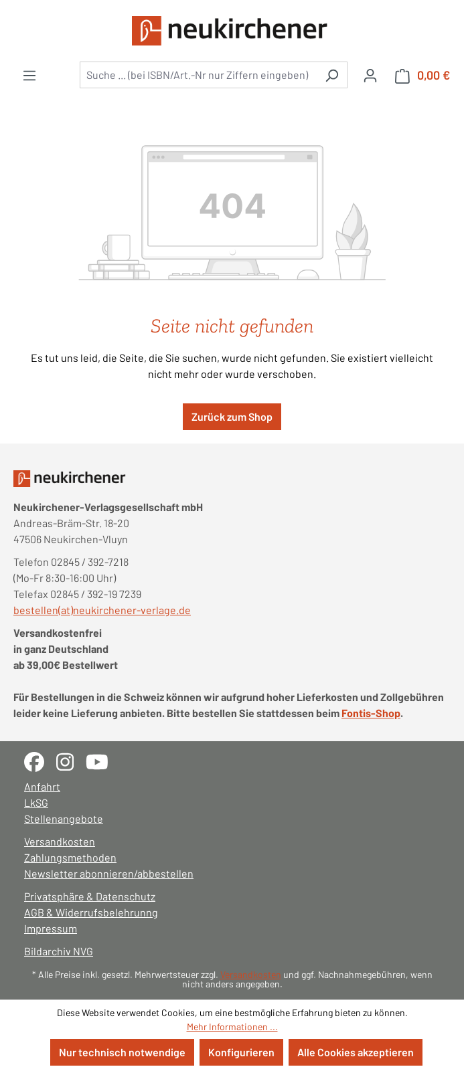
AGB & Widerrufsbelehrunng (91, 912)
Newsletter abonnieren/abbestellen (109, 873)
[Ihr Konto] (370, 75)
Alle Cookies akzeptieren (355, 1052)
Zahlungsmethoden (70, 857)
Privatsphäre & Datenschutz (89, 896)
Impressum (50, 928)
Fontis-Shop (370, 712)
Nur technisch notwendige (122, 1052)
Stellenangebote (63, 818)
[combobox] (198, 75)
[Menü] (29, 75)
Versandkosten (59, 841)
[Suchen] (331, 75)
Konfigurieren (241, 1052)
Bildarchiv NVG (58, 951)
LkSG (36, 802)
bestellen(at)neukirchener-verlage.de (102, 609)
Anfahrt (42, 786)
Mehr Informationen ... (232, 1026)
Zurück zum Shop (232, 416)
